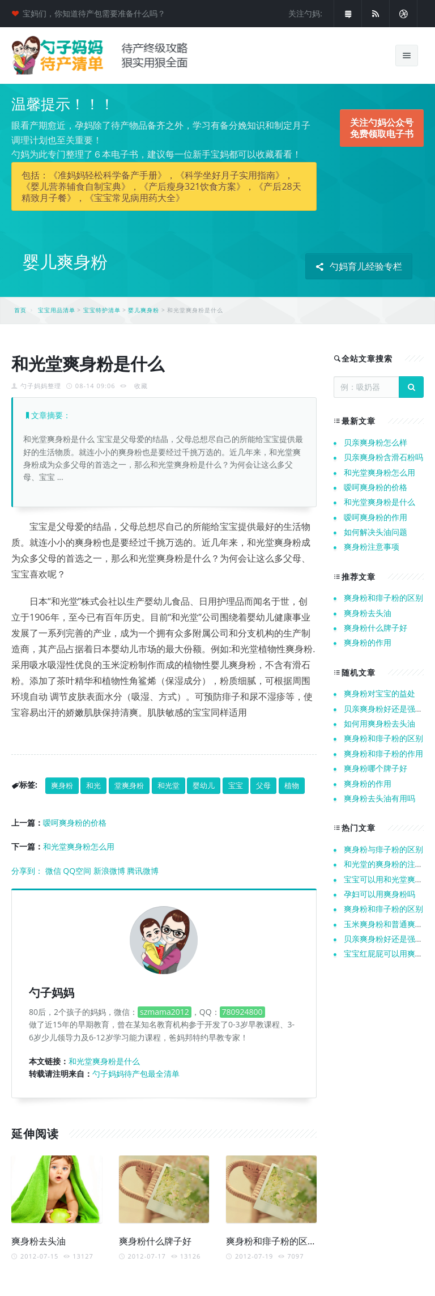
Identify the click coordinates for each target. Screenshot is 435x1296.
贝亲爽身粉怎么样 (375, 442)
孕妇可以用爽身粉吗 (379, 894)
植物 (291, 785)
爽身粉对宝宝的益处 (379, 693)
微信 (53, 870)
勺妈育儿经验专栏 (358, 266)
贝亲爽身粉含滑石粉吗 (383, 457)
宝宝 (235, 785)
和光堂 (168, 785)
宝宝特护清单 (102, 310)
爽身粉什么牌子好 (155, 1241)
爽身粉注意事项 (371, 546)
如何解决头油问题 (375, 531)
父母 (263, 785)
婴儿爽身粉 (143, 310)
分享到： (27, 870)
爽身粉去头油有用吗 (379, 798)
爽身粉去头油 (38, 1241)
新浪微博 (109, 870)
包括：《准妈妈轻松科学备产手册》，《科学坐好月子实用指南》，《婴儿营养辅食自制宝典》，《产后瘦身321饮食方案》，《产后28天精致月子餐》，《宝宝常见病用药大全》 (161, 186)
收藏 (141, 385)
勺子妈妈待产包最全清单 (136, 1073)
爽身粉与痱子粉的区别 (383, 849)
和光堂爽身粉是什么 (104, 1061)
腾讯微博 (143, 870)
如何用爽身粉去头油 (379, 723)
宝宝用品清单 (56, 310)
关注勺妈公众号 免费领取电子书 (381, 128)
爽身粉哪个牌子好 (375, 768)
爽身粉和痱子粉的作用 (383, 753)
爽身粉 (62, 785)
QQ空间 (77, 870)
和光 (93, 785)
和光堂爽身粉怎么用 (78, 846)
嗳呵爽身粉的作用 (375, 517)
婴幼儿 (204, 785)
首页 (20, 310)
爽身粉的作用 (367, 642)
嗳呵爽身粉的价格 (74, 822)
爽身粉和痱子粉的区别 (271, 1241)
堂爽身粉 (129, 785)
